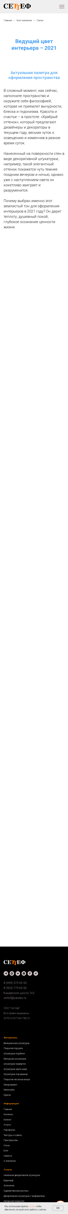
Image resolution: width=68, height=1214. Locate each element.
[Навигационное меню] (61, 7)
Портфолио (9, 1130)
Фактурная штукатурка (15, 1059)
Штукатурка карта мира (15, 1069)
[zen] (24, 973)
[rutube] (36, 973)
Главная (8, 20)
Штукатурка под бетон (14, 1053)
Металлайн (9, 1090)
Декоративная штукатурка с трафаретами (24, 1196)
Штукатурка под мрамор (16, 1074)
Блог (6, 1150)
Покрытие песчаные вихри (17, 1079)
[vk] (18, 973)
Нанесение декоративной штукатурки (22, 1175)
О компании (10, 1161)
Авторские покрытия (14, 1201)
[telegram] (6, 973)
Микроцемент (10, 1084)
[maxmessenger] (12, 973)
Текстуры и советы (13, 1135)
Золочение (9, 1185)
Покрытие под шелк (13, 1048)
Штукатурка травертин (15, 1064)
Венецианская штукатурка (16, 1043)
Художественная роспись (16, 1191)
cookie (32, 1206)
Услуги (7, 1124)
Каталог (7, 1119)
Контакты (8, 1114)
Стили (7, 1145)
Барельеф (8, 1180)
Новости (8, 1156)
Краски (7, 1095)
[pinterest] (30, 973)
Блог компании (24, 20)
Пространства (11, 1140)
